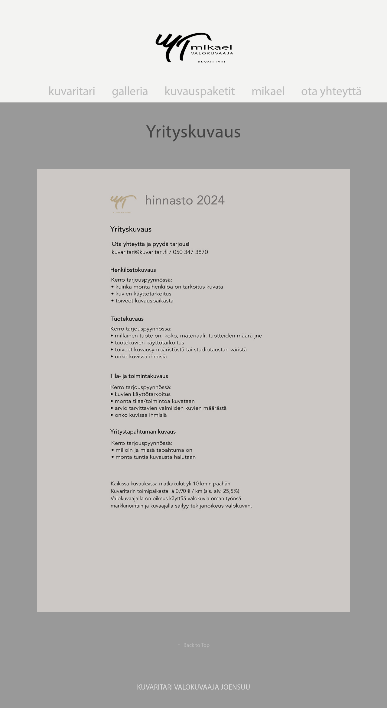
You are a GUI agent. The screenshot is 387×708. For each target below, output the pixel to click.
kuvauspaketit (199, 91)
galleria (130, 91)
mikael (268, 91)
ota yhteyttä (331, 91)
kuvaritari (71, 91)
